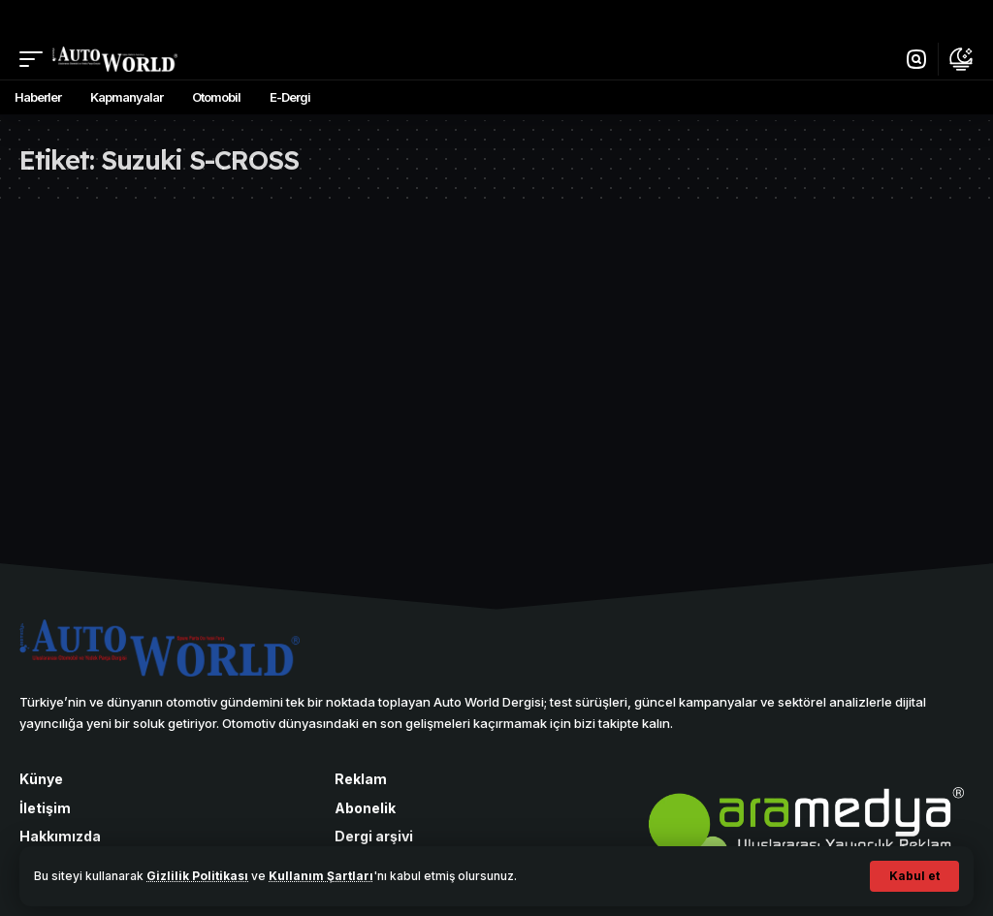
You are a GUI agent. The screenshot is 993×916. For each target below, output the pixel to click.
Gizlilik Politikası (197, 876)
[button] (914, 876)
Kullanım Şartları (321, 876)
